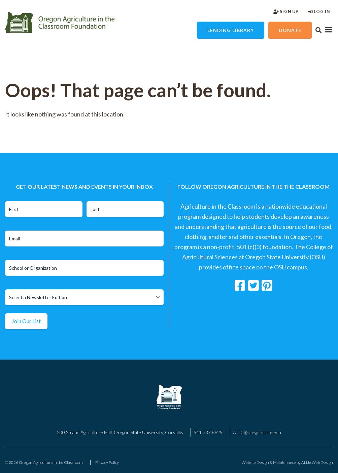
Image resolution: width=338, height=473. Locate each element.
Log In (319, 11)
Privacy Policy (107, 462)
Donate (290, 30)
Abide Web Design (317, 462)
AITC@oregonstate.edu (257, 432)
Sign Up (286, 11)
